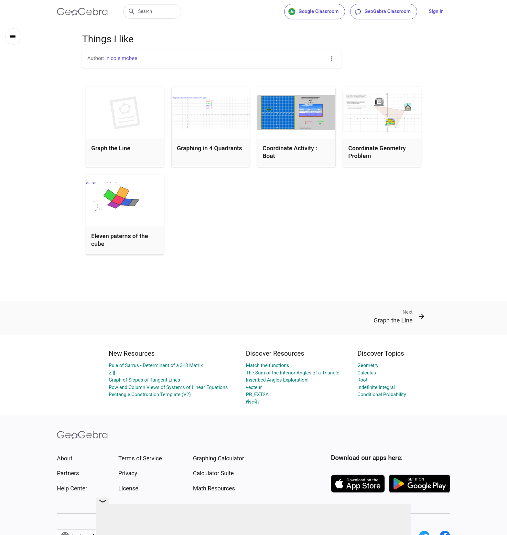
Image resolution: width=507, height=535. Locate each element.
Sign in (436, 11)
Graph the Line (110, 148)
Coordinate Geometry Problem (377, 152)
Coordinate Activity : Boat (290, 152)
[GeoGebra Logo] (82, 12)
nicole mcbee (122, 58)
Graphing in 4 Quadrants (209, 148)
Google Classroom (313, 12)
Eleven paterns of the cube (119, 240)
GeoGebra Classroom (382, 12)
